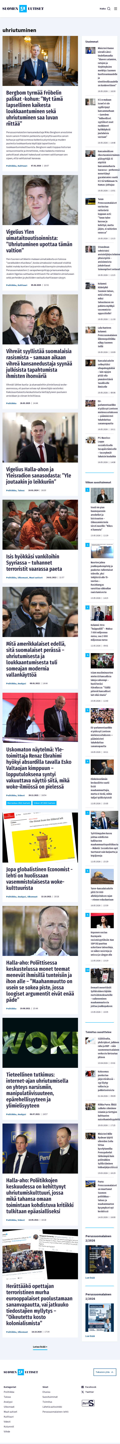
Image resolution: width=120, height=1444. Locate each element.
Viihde (7, 1431)
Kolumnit (9, 1426)
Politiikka (11, 165)
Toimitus (47, 1402)
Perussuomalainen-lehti (55, 1412)
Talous (21, 490)
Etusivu (46, 1392)
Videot (21, 795)
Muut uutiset (36, 577)
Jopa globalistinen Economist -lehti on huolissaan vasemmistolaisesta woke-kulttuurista (39, 878)
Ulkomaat (23, 577)
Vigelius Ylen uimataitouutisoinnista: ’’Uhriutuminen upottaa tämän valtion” (39, 241)
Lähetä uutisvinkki (52, 1407)
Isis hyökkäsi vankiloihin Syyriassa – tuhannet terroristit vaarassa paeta (34, 562)
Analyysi (22, 683)
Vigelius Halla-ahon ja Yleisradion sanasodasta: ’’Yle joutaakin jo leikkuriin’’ (38, 475)
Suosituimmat (50, 1397)
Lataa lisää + (40, 1346)
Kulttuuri (22, 165)
